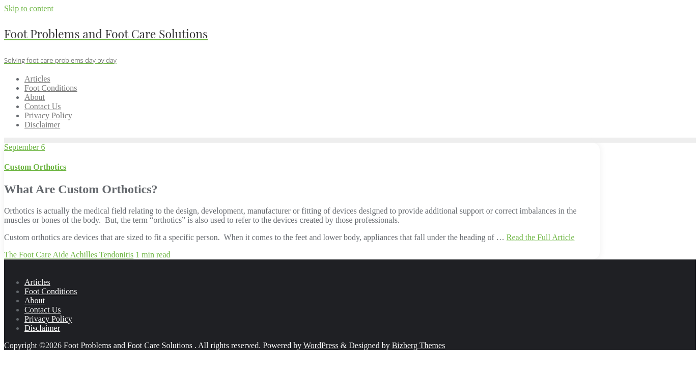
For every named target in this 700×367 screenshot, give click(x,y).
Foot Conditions (50, 291)
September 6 (24, 147)
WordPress (321, 345)
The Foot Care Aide (37, 254)
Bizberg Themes (418, 345)
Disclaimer (42, 328)
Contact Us (42, 309)
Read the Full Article (541, 237)
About (34, 300)
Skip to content (28, 8)
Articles (37, 282)
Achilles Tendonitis (101, 254)
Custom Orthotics (35, 167)
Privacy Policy (48, 318)
